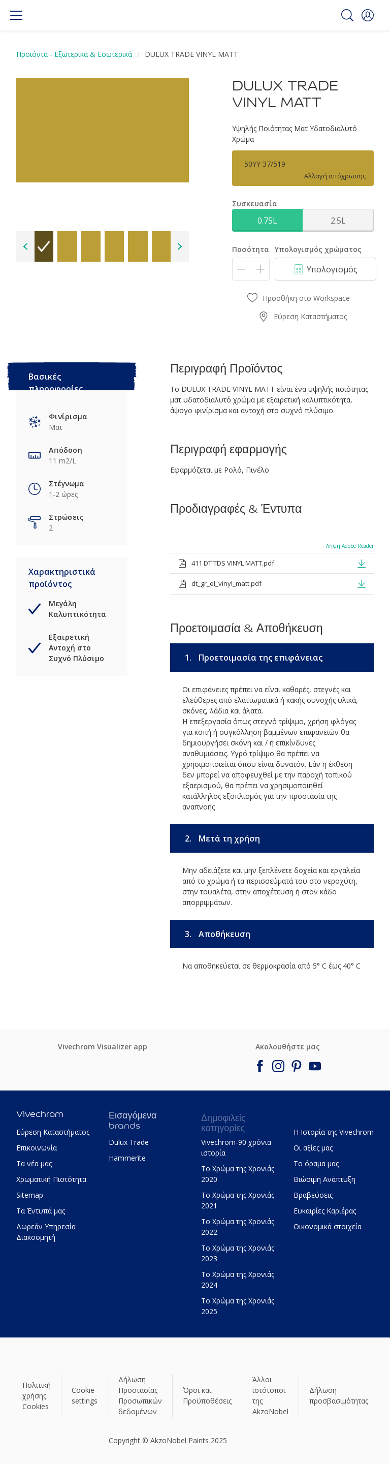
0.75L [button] (267, 220)
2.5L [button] (338, 220)
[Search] (347, 15)
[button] (368, 15)
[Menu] (16, 15)
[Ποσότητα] (251, 269)
